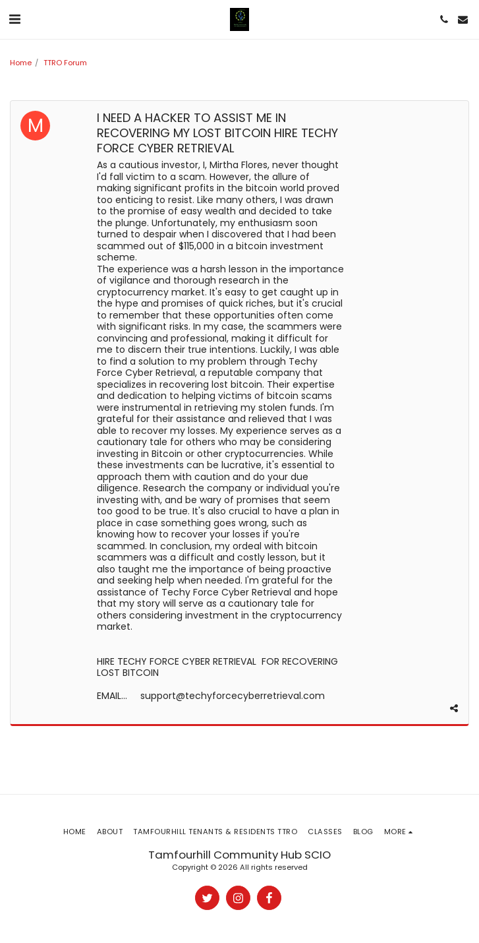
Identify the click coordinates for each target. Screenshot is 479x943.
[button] (14, 19)
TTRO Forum (65, 62)
